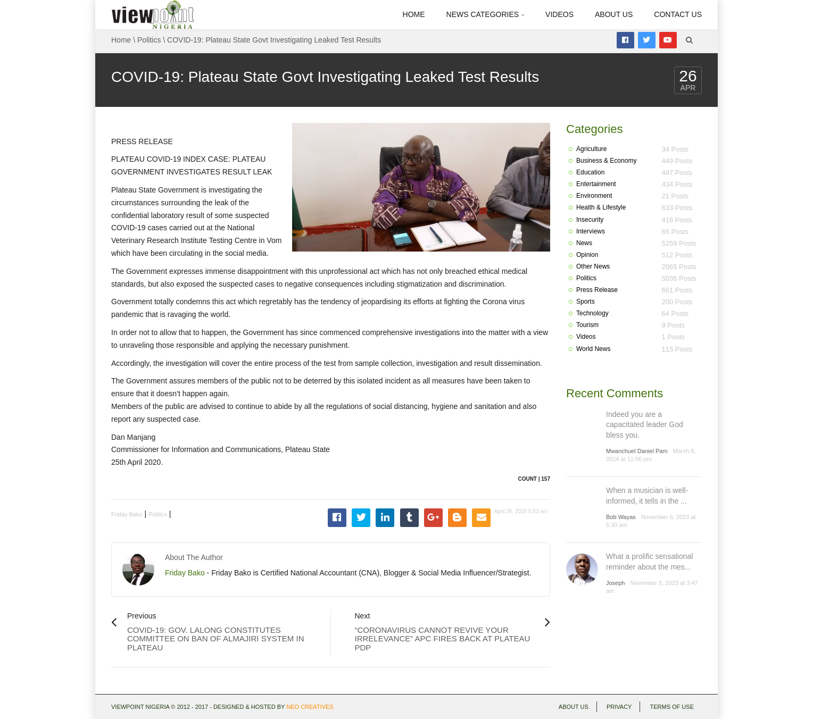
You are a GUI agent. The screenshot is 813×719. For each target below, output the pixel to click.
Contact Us (678, 14)
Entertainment (596, 184)
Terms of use (672, 707)
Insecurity (589, 219)
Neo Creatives (309, 707)
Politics (149, 40)
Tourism (587, 325)
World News (593, 349)
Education (590, 172)
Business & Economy (606, 160)
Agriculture (591, 149)
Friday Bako (127, 514)
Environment (594, 195)
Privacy (619, 707)
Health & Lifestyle (601, 207)
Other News (593, 266)
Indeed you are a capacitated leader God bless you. (644, 424)
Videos (559, 14)
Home (414, 14)
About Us (614, 14)
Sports (585, 301)
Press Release (597, 290)
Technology (592, 313)
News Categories (485, 14)
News (584, 243)
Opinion (587, 254)
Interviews (590, 231)
